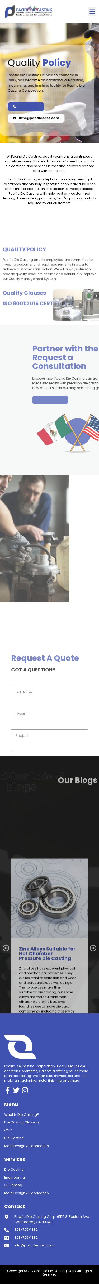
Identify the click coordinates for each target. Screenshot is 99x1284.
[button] (92, 11)
